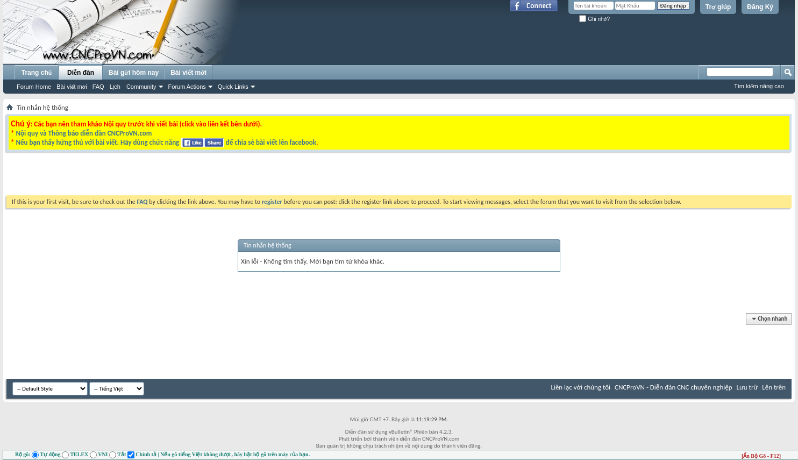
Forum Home (34, 86)
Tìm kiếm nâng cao (759, 86)
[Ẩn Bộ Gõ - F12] (761, 456)
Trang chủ (37, 72)
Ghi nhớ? (594, 19)
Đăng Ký (760, 7)
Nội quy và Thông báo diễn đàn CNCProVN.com (84, 133)
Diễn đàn (80, 72)
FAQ (98, 86)
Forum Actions (187, 86)
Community (141, 86)
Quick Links (233, 86)
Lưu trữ (747, 387)
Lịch (115, 86)
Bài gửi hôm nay (134, 72)
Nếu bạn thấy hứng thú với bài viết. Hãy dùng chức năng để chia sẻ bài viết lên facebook (166, 142)
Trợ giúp (718, 7)
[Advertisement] (263, 176)
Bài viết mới (71, 86)
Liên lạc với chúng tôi (580, 387)
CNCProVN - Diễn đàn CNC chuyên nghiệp (673, 387)
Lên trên (774, 387)
